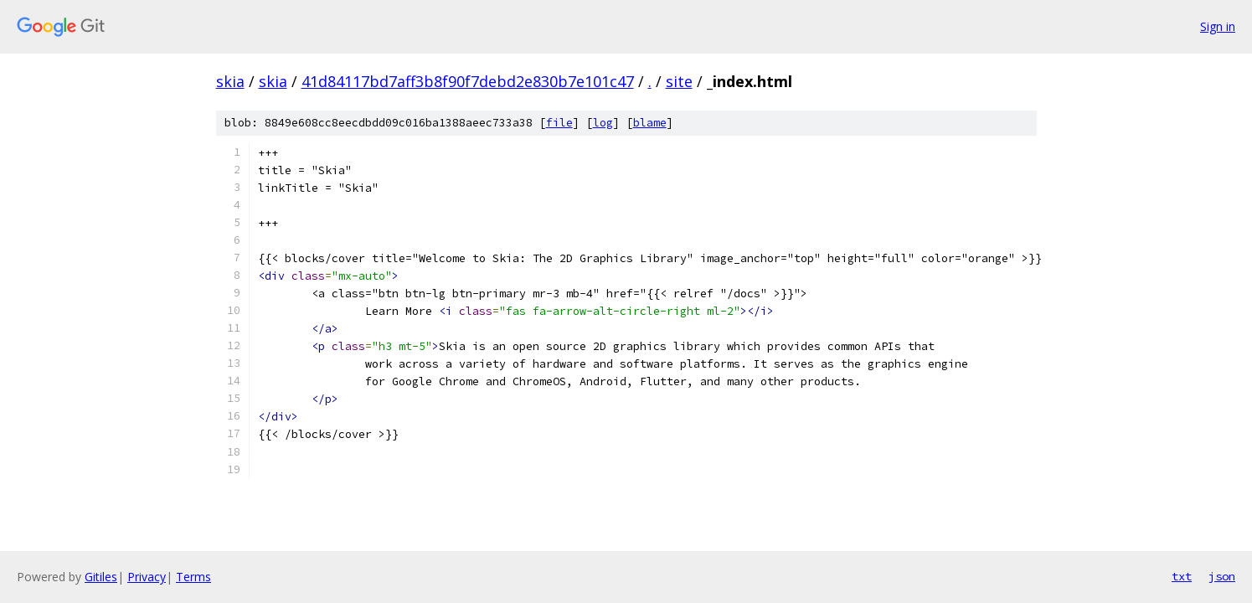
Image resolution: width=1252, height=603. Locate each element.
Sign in (1217, 26)
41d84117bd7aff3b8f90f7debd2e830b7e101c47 (467, 81)
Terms (193, 577)
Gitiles (101, 577)
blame (650, 123)
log (603, 123)
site (679, 81)
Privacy (146, 577)
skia (230, 81)
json (1221, 576)
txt (1182, 576)
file (559, 123)
